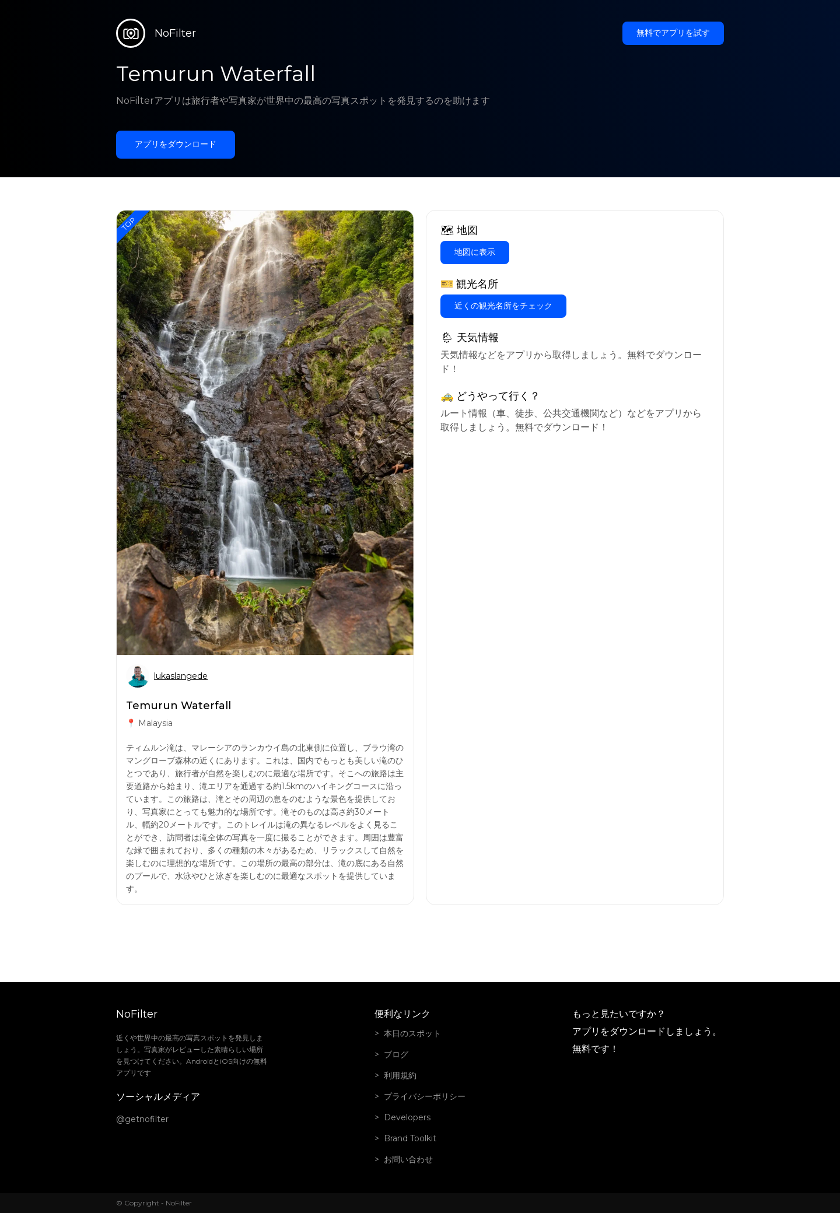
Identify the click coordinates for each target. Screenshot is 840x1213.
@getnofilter (142, 1119)
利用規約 (400, 1075)
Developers (407, 1117)
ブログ (396, 1054)
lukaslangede (181, 676)
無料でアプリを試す (673, 32)
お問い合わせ (408, 1159)
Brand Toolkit (410, 1138)
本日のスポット (412, 1033)
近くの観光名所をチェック (503, 305)
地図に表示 (474, 252)
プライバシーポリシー (425, 1096)
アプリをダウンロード (175, 144)
